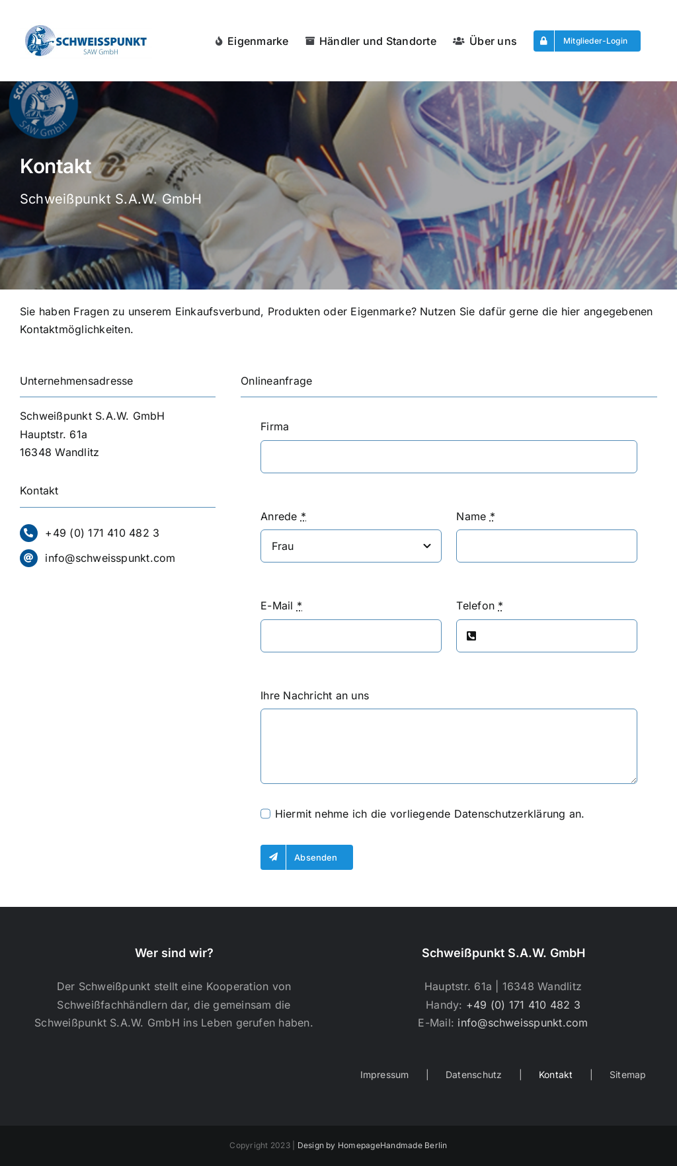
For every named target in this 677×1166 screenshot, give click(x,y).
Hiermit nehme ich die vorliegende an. (430, 813)
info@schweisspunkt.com (110, 557)
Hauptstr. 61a (53, 434)
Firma (274, 426)
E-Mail (281, 605)
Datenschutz (474, 1074)
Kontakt (556, 1074)
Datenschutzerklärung (510, 813)
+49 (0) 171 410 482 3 (102, 532)
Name (475, 516)
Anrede (283, 516)
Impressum (384, 1074)
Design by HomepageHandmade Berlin (373, 1145)
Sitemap (628, 1074)
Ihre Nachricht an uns (314, 695)
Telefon (479, 605)
